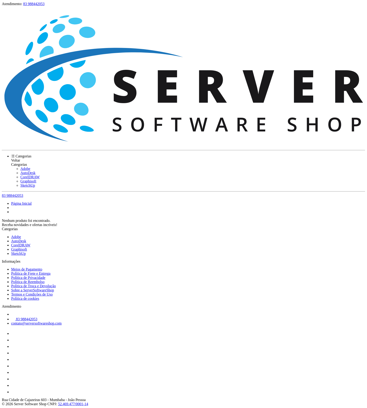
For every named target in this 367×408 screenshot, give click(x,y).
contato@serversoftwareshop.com (36, 323)
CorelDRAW (30, 177)
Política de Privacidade (28, 278)
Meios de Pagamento (26, 269)
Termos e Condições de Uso (32, 294)
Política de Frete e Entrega (31, 273)
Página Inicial (21, 203)
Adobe (25, 169)
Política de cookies (25, 298)
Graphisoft (28, 181)
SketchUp (27, 185)
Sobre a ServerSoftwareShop (32, 290)
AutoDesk (27, 173)
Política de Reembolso (28, 282)
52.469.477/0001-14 (73, 404)
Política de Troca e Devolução (33, 286)
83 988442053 (34, 4)
